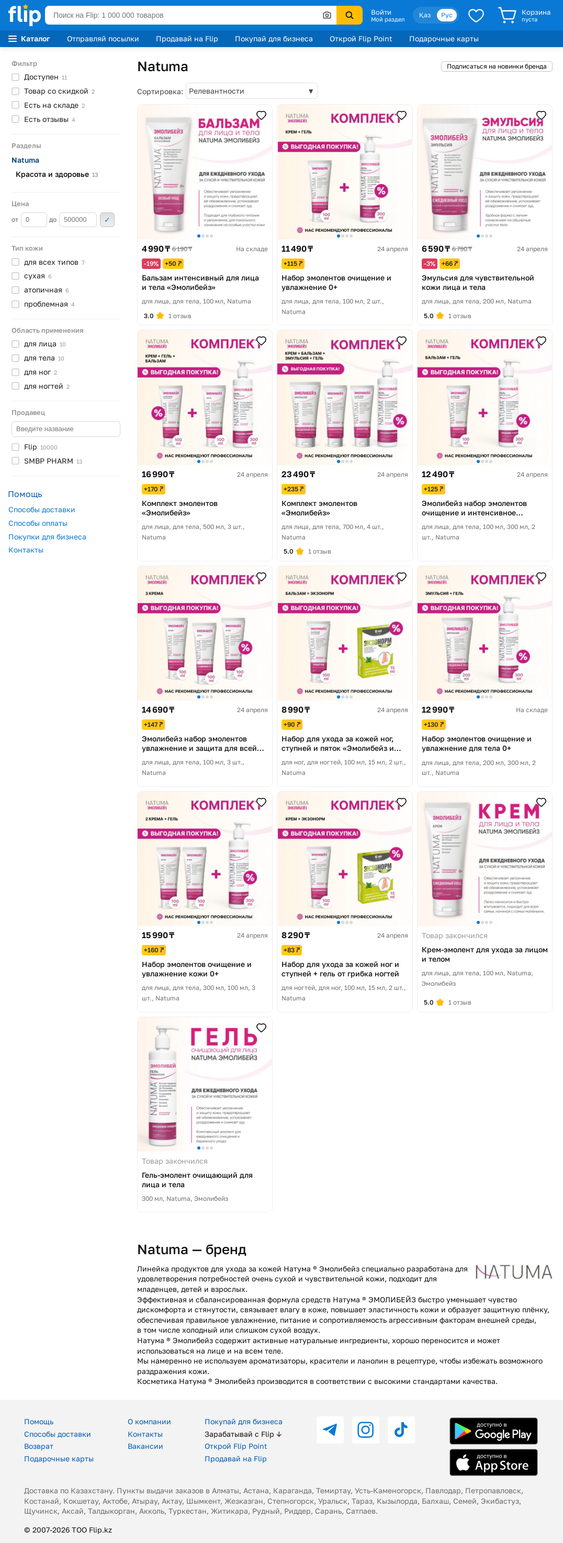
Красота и (57, 174)
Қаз (425, 15)
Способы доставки (41, 509)
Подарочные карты (444, 38)
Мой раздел (387, 19)
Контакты (25, 549)
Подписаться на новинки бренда (497, 66)
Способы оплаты (37, 523)
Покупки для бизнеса (47, 536)
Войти (381, 12)
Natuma (25, 159)
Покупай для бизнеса (274, 38)
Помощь (38, 1421)
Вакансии (145, 1445)
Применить (107, 219)
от (29, 219)
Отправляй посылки (103, 38)
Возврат (38, 1445)
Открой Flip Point (361, 38)
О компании (149, 1421)
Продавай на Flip (187, 38)
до (73, 219)
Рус (447, 15)
